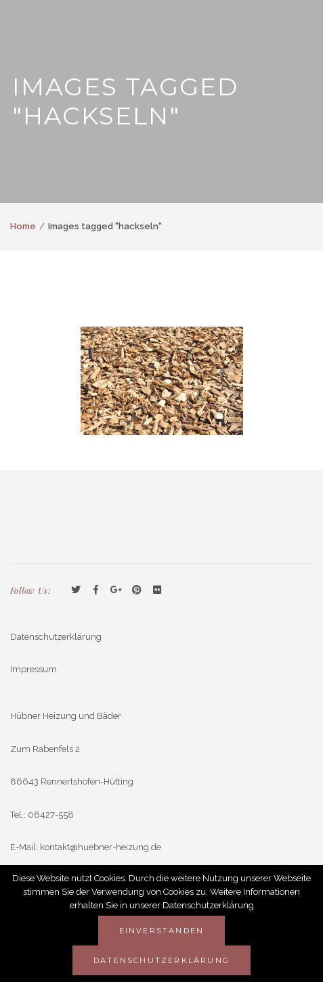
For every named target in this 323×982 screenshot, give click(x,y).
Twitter (76, 590)
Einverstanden (161, 930)
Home (23, 226)
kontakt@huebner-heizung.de (100, 847)
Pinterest (137, 590)
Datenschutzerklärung (56, 637)
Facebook (96, 590)
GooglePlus (116, 590)
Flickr (157, 590)
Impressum (33, 669)
